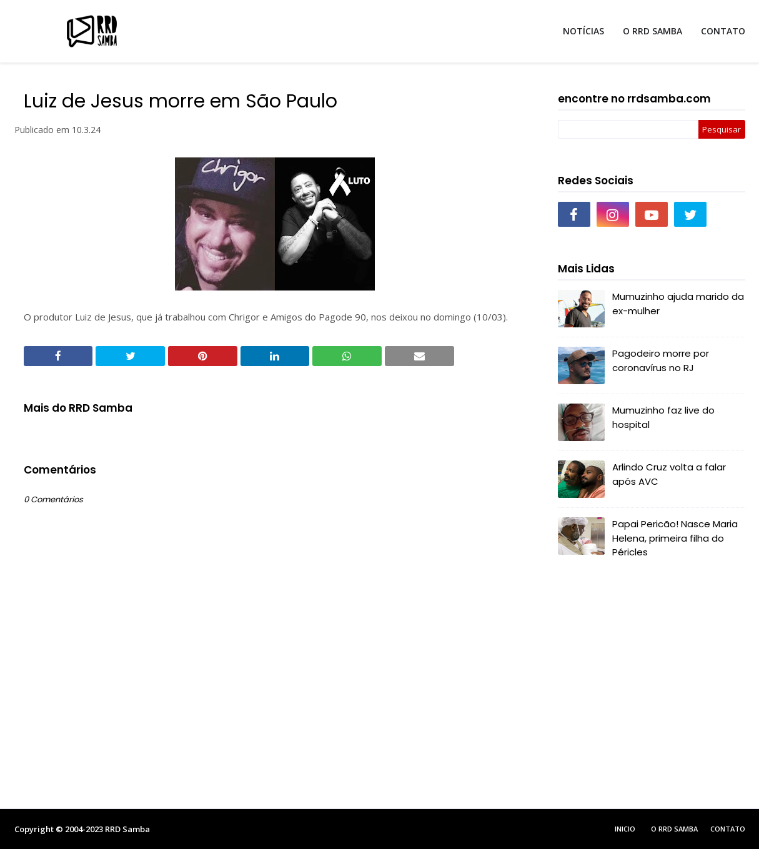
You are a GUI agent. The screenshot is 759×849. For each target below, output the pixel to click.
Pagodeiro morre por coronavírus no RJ (660, 360)
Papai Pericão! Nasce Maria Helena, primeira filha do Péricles (675, 538)
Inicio (625, 828)
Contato (727, 828)
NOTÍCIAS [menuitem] (583, 31)
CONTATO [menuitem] (723, 31)
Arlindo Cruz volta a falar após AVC (669, 474)
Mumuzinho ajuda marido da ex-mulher (678, 303)
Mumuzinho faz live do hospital (663, 417)
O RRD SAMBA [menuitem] (652, 31)
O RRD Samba (674, 828)
